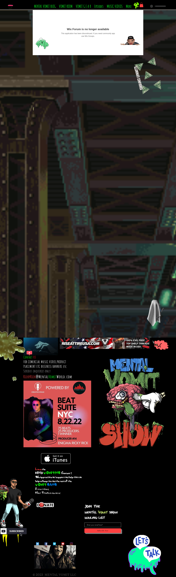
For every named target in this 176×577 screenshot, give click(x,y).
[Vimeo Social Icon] (54, 543)
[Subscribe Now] (102, 530)
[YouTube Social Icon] (62, 543)
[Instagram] (71, 543)
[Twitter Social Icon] (37, 543)
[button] (141, 4)
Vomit (52, 376)
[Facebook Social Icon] (46, 543)
